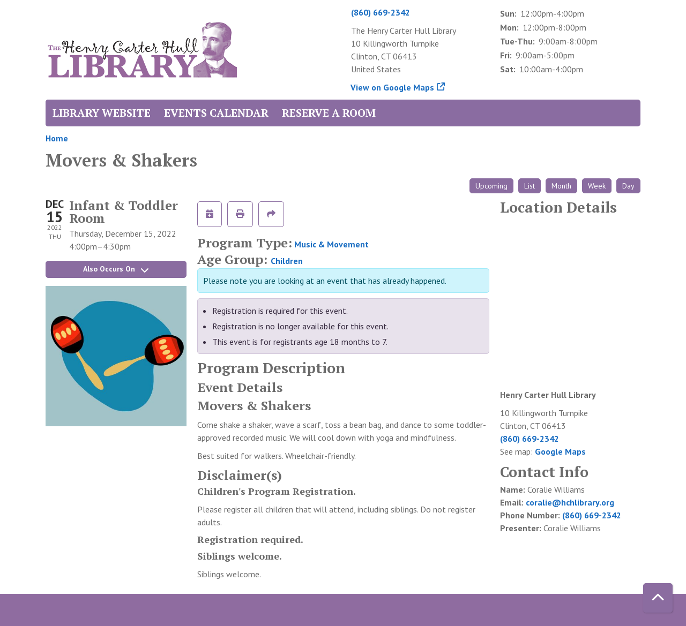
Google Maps (560, 451)
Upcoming (491, 186)
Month (561, 186)
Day (628, 186)
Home (57, 138)
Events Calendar (216, 112)
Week (597, 186)
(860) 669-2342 (380, 12)
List (529, 186)
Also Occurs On (115, 269)
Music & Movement (331, 244)
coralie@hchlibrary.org (570, 502)
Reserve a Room (329, 112)
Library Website (102, 112)
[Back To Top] (658, 598)
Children (287, 260)
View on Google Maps (392, 87)
